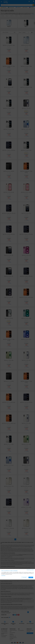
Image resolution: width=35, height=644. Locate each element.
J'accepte (30, 577)
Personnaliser (24, 577)
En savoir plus (3, 575)
